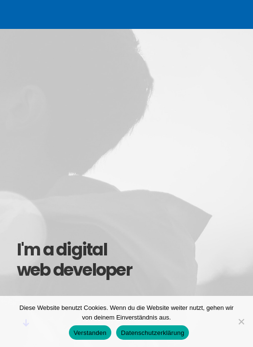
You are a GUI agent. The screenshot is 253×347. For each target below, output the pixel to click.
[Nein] (241, 321)
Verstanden (90, 332)
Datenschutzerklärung (152, 332)
